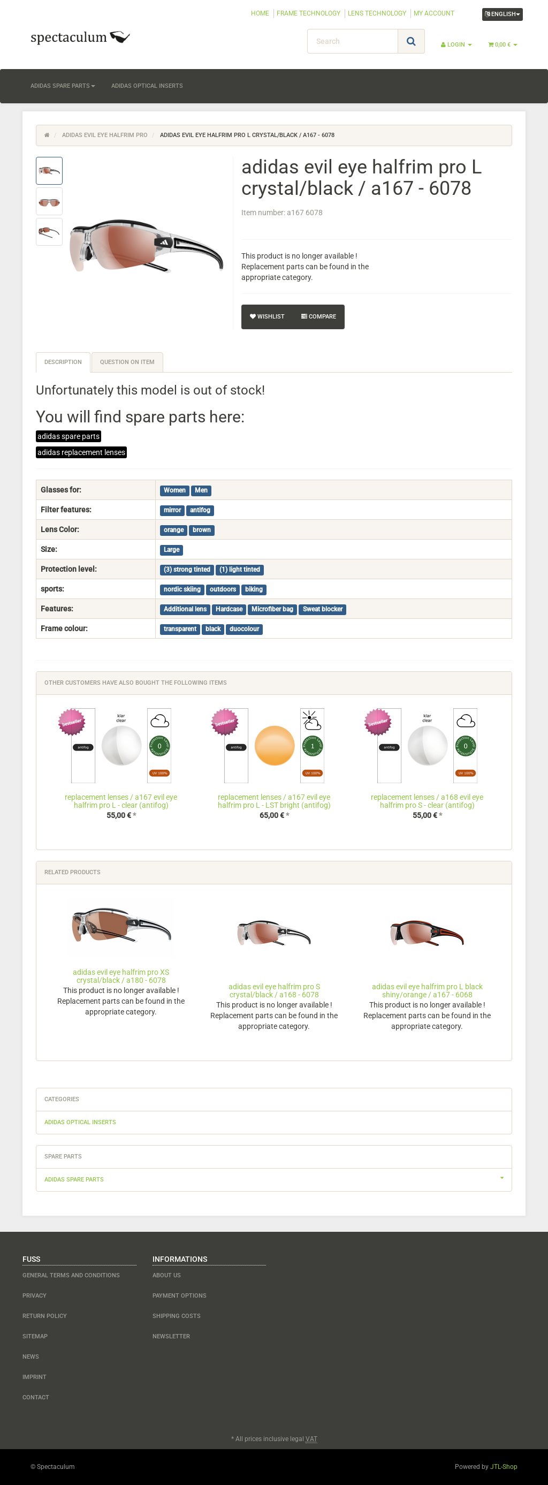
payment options (180, 1295)
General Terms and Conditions (71, 1275)
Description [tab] (63, 362)
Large (171, 550)
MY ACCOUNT (434, 13)
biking (254, 589)
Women (175, 490)
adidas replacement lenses (81, 452)
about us (167, 1275)
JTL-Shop (503, 1467)
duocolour (244, 629)
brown (202, 530)
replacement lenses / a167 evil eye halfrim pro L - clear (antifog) (121, 801)
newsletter (171, 1336)
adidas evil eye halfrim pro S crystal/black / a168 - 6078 (274, 990)
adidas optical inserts (147, 85)
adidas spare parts (63, 85)
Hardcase (229, 609)
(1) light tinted (239, 569)
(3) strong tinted (187, 569)
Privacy (34, 1295)
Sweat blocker (322, 609)
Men (201, 490)
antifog (200, 510)
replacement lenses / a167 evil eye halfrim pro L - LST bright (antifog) (274, 801)
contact (35, 1397)
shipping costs (177, 1316)
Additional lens (185, 609)
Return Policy (44, 1316)
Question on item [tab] (127, 362)
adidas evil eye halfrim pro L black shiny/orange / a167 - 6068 (427, 990)
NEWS (30, 1356)
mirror (172, 510)
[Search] (352, 41)
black (213, 629)
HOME (260, 13)
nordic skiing (182, 589)
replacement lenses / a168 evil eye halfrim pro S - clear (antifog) (427, 801)
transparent (180, 629)
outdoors (223, 589)
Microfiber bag (272, 609)
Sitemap (35, 1336)
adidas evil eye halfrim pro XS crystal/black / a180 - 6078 (121, 976)
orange (174, 530)
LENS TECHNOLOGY (377, 13)
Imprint (34, 1377)
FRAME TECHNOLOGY (308, 13)
